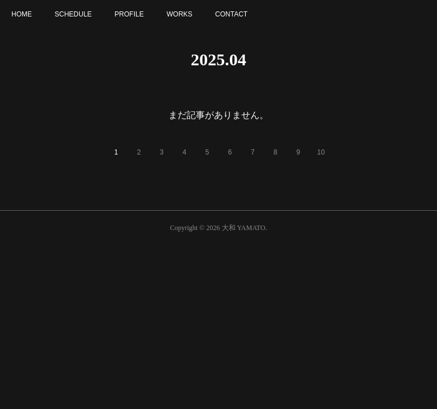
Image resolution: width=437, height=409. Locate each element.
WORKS (179, 14)
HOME (21, 14)
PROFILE (128, 14)
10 (320, 152)
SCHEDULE (73, 14)
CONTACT (231, 14)
